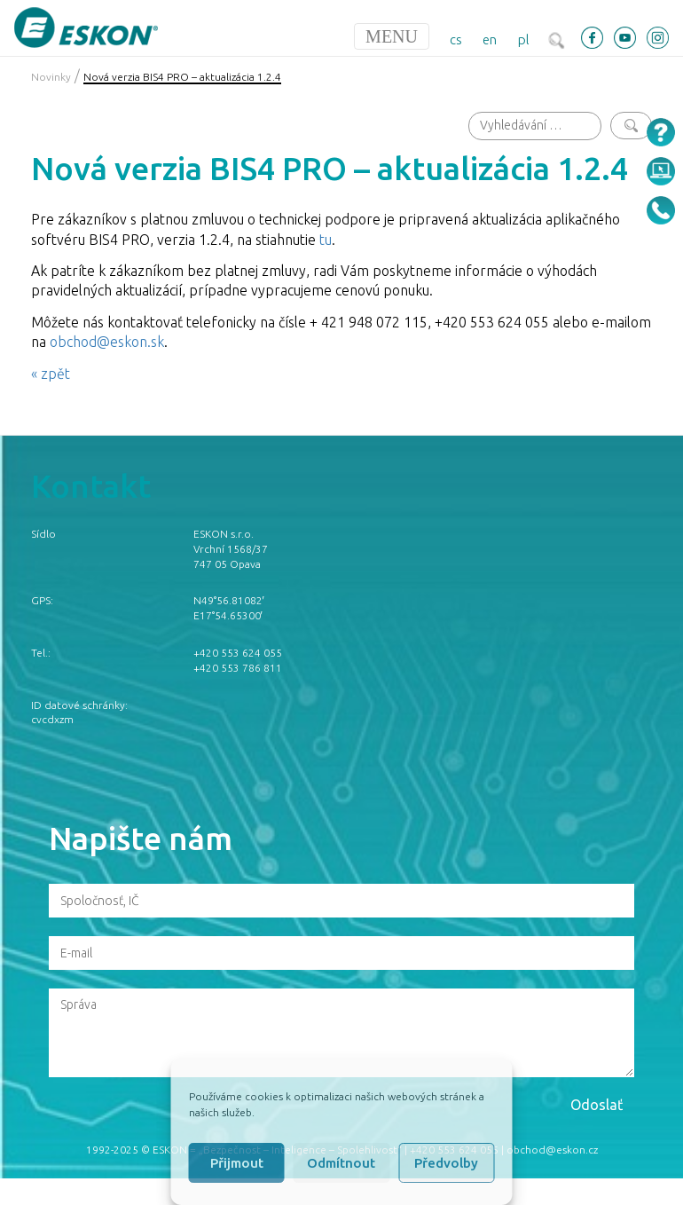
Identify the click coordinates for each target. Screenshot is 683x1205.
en (490, 39)
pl (524, 39)
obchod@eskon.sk (107, 342)
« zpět (50, 374)
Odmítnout (341, 1162)
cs (456, 39)
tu (325, 240)
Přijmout (236, 1162)
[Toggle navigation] (391, 36)
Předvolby (446, 1162)
